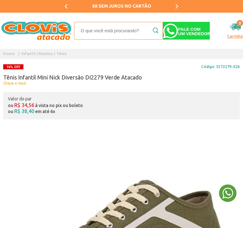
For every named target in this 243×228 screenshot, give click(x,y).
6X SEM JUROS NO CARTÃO (121, 6)
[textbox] (118, 31)
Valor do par (20, 99)
